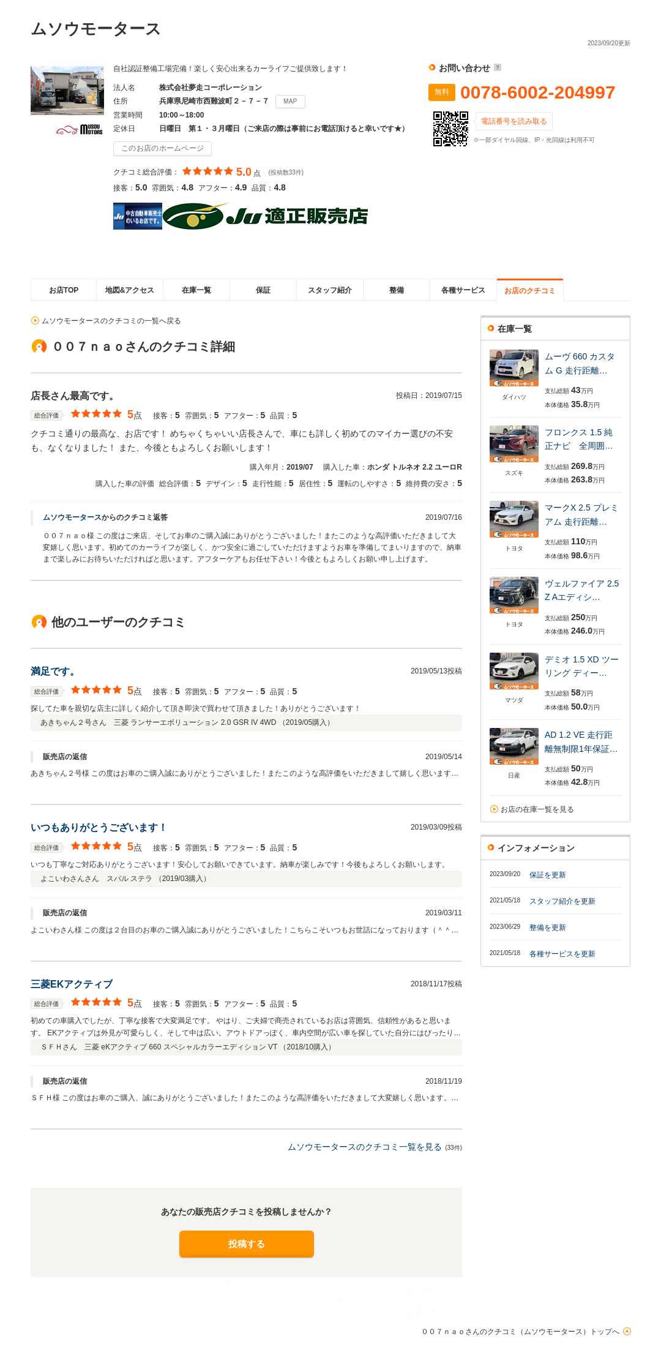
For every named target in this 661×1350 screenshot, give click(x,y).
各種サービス (463, 290)
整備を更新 (547, 927)
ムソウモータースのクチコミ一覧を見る (365, 1147)
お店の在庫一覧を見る (537, 809)
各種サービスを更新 (562, 954)
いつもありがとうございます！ (99, 827)
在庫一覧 (196, 290)
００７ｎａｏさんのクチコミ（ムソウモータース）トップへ (520, 1331)
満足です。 (55, 671)
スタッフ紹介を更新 (562, 901)
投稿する (246, 1244)
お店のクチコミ (530, 291)
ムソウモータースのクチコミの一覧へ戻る (111, 321)
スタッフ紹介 (330, 290)
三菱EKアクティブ (72, 984)
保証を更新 (547, 875)
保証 (263, 290)
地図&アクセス (130, 290)
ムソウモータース (72, 517)
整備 (396, 290)
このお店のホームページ (162, 148)
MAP (290, 101)
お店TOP (63, 290)
